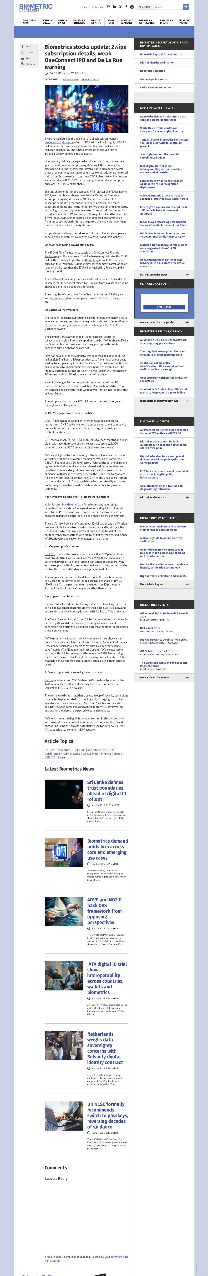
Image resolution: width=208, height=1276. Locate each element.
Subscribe (99, 7)
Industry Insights (96, 21)
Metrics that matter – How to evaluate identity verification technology (164, 566)
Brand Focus (111, 21)
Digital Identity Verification (157, 62)
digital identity (97, 750)
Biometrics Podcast (185, 21)
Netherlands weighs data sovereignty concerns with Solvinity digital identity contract (105, 1048)
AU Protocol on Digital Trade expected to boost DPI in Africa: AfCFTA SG (164, 431)
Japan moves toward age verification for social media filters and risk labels (164, 223)
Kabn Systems (71, 753)
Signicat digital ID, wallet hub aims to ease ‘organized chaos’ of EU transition (163, 248)
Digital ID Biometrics (153, 497)
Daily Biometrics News (153, 274)
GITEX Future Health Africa (164, 653)
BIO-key (50, 680)
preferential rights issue (59, 142)
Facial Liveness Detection (156, 87)
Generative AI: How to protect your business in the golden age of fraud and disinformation (162, 553)
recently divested (91, 370)
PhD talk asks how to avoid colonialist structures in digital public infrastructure (164, 474)
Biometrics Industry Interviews (159, 400)
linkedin (114, 7)
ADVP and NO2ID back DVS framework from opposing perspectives (104, 911)
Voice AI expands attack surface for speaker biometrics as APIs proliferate (164, 197)
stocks (118, 753)
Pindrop (49, 604)
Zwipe (48, 138)
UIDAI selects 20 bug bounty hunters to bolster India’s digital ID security (162, 235)
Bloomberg (92, 260)
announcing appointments (60, 237)
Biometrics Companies (127, 21)
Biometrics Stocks (90, 79)
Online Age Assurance (153, 79)
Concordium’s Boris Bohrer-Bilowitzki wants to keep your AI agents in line (163, 391)
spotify (132, 7)
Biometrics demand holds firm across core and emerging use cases (107, 849)
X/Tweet (30, 52)
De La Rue (50, 325)
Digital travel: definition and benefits (163, 576)
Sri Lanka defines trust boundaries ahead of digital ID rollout (106, 791)
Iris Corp (50, 554)
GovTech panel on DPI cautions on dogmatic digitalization (161, 487)
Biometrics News (29, 21)
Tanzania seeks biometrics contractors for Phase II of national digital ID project (164, 143)
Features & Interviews (79, 21)
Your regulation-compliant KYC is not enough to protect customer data (163, 353)
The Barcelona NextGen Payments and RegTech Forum (164, 666)
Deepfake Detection (152, 70)
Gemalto (76, 386)
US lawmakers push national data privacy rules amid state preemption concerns (162, 263)
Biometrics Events (166, 21)
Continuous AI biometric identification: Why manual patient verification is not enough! (162, 366)
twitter (120, 7)
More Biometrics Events (154, 677)
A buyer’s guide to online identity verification (161, 540)
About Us (85, 7)
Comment (30, 64)
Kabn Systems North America (62, 504)
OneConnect (90, 753)
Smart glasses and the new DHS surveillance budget (160, 156)
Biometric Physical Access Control (161, 54)
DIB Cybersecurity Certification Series (164, 641)
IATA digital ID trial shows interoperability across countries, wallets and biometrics (107, 978)
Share (28, 46)
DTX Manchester (164, 630)
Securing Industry (68, 325)
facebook (126, 7)
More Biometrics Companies (157, 322)
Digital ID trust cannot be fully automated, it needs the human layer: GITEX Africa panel (163, 445)
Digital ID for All (47, 21)
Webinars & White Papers (146, 21)
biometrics (64, 750)
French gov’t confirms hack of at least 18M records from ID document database (163, 210)
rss (109, 7)
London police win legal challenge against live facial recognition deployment (161, 184)
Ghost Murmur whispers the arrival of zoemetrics (163, 379)
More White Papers (151, 584)
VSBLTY (50, 420)
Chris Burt (81, 73)
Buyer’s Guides (62, 21)
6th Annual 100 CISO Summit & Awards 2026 (164, 617)
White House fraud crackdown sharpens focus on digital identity (161, 130)
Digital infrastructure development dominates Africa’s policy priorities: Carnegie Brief (162, 459)
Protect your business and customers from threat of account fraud (163, 528)
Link (28, 58)
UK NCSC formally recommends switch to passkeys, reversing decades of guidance (107, 1115)
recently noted (59, 298)
